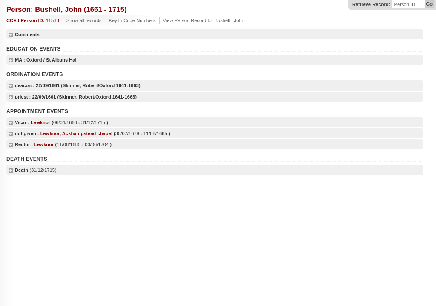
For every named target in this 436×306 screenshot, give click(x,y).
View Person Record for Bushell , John (203, 20)
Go (429, 3)
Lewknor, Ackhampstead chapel (76, 133)
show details (11, 35)
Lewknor (40, 122)
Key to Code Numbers (132, 20)
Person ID (404, 4)
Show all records (84, 20)
